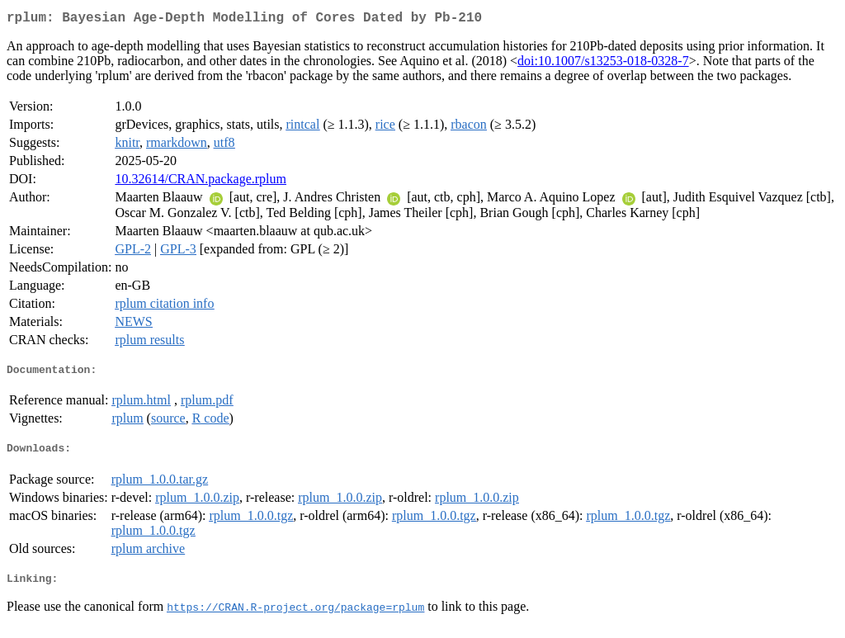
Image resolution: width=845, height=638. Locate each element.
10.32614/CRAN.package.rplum (200, 182)
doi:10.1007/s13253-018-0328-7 (603, 64)
